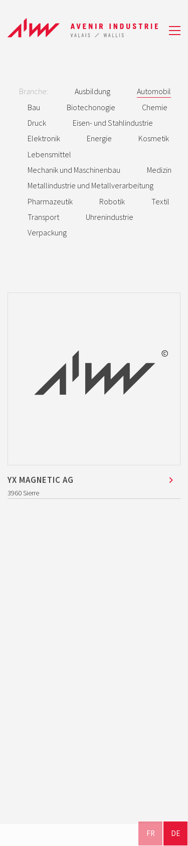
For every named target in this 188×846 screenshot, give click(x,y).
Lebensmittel (49, 154)
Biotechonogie (91, 107)
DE (175, 833)
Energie (99, 138)
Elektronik (44, 138)
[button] (174, 31)
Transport (43, 217)
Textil (160, 201)
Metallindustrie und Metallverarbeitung (90, 185)
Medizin (159, 170)
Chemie (154, 107)
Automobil (154, 91)
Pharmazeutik (50, 201)
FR (150, 833)
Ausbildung (92, 91)
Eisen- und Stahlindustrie (113, 123)
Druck (37, 123)
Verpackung (47, 232)
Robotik (112, 201)
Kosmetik (153, 138)
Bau (34, 107)
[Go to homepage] (83, 30)
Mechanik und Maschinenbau (74, 170)
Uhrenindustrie (109, 217)
